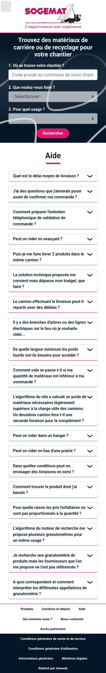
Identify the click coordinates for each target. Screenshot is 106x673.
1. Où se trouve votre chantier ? (36, 65)
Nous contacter (72, 619)
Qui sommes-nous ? (37, 619)
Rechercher (53, 133)
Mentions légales (74, 658)
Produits (27, 609)
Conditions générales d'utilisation (53, 649)
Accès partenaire (53, 629)
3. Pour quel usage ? (26, 109)
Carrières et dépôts (56, 609)
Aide (82, 609)
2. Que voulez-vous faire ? (31, 87)
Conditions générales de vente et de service (53, 639)
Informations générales (36, 658)
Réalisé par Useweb (53, 668)
